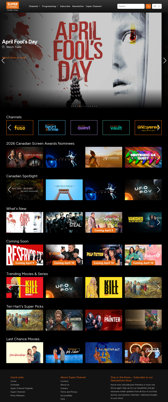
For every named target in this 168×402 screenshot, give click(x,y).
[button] (3, 60)
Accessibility (66, 395)
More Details (16, 78)
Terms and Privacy (69, 392)
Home (13, 381)
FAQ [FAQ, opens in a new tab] (63, 399)
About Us (65, 384)
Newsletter (78, 6)
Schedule (14, 384)
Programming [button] (49, 6)
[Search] (131, 6)
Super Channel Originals (21, 388)
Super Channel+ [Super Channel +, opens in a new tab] (94, 6)
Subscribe (65, 6)
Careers (64, 388)
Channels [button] (34, 6)
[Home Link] (15, 6)
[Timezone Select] (157, 6)
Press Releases (17, 395)
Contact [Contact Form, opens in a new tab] (64, 381)
